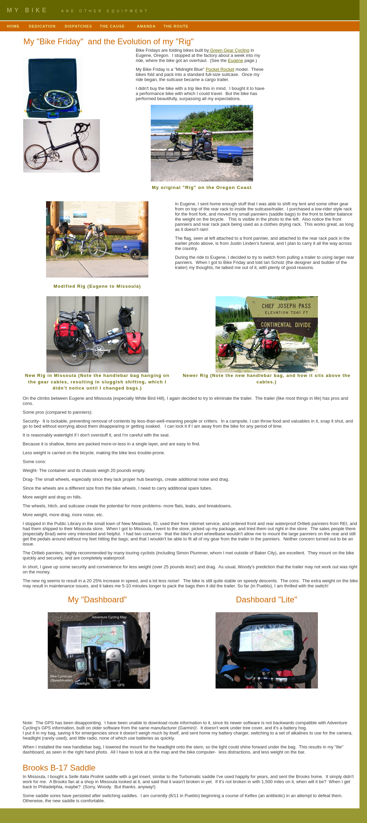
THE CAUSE (114, 26)
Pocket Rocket (220, 69)
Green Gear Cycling (229, 50)
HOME (15, 26)
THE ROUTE (176, 26)
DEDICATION (42, 26)
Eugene (235, 60)
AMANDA (147, 26)
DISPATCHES (78, 26)
